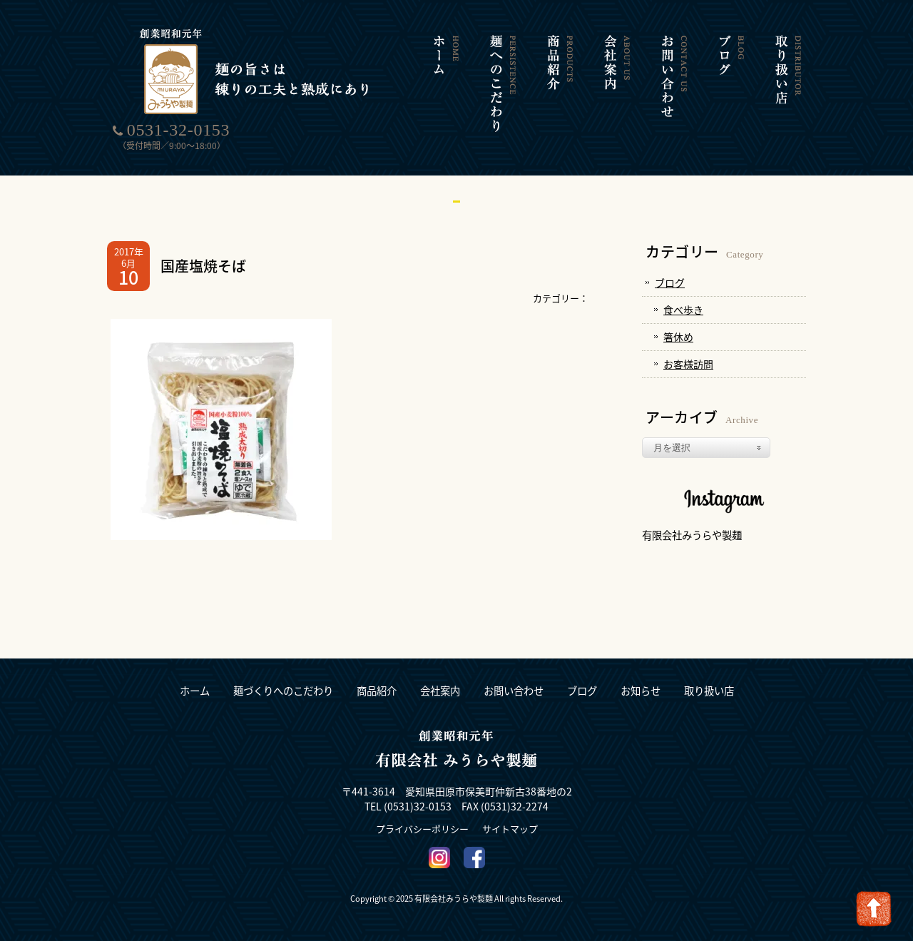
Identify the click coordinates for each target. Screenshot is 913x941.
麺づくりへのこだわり (283, 690)
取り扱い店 (709, 690)
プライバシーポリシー (422, 828)
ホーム (195, 690)
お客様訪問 (688, 364)
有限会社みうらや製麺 (692, 535)
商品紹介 (377, 690)
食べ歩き (683, 309)
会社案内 (440, 690)
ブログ (670, 282)
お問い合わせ (514, 690)
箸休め (678, 337)
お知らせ (640, 690)
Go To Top (874, 909)
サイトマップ (510, 828)
